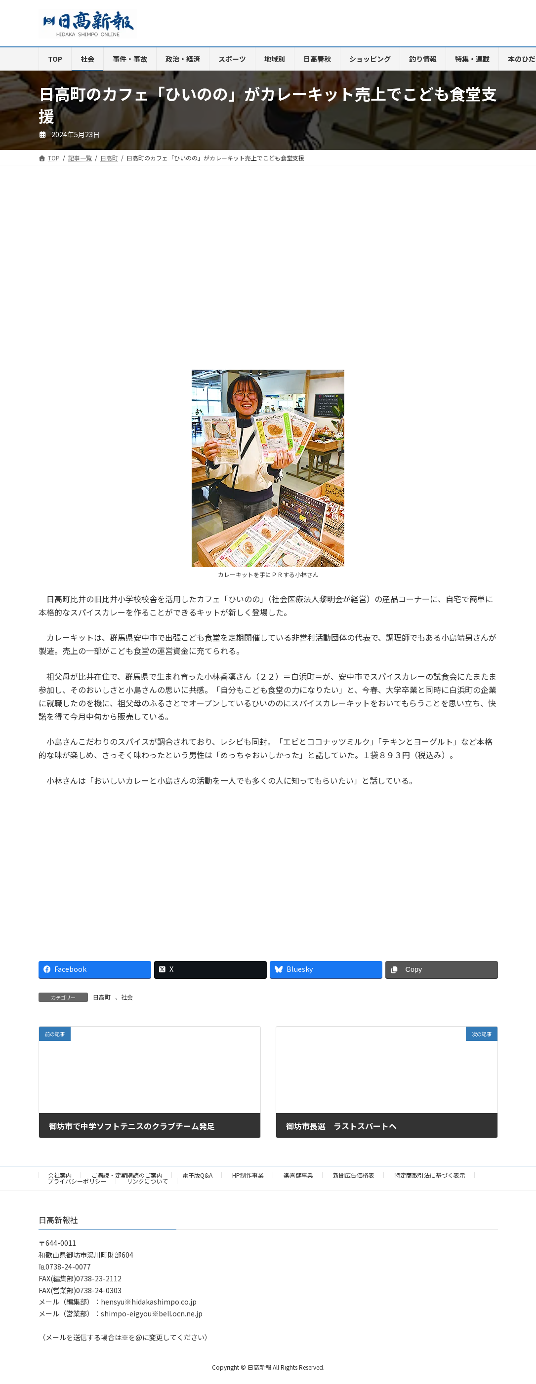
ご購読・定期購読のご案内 (127, 1175)
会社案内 (60, 1175)
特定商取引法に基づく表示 (429, 1175)
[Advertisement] (150, 275)
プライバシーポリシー (77, 1181)
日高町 (102, 997)
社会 (127, 997)
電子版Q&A (197, 1175)
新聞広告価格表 (353, 1175)
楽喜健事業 (298, 1175)
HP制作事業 (248, 1175)
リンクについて (147, 1181)
